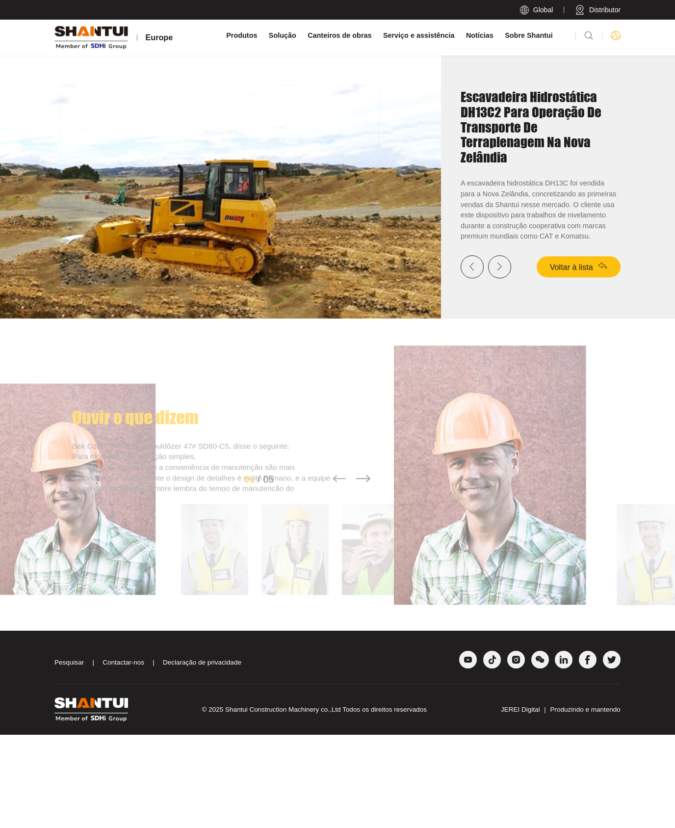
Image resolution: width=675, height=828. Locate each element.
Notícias (479, 35)
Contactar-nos (123, 756)
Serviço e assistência (419, 35)
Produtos (241, 35)
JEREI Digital (521, 802)
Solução (282, 35)
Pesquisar (69, 756)
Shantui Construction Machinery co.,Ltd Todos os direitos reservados (326, 802)
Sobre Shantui (529, 35)
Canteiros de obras (339, 35)
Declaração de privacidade (202, 756)
